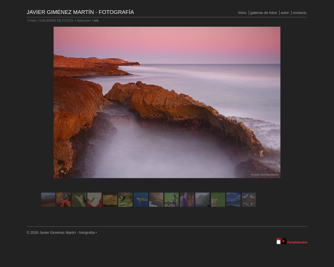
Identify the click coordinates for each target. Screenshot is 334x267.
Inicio (242, 13)
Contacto (299, 13)
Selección (83, 20)
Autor (285, 13)
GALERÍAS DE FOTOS (263, 13)
